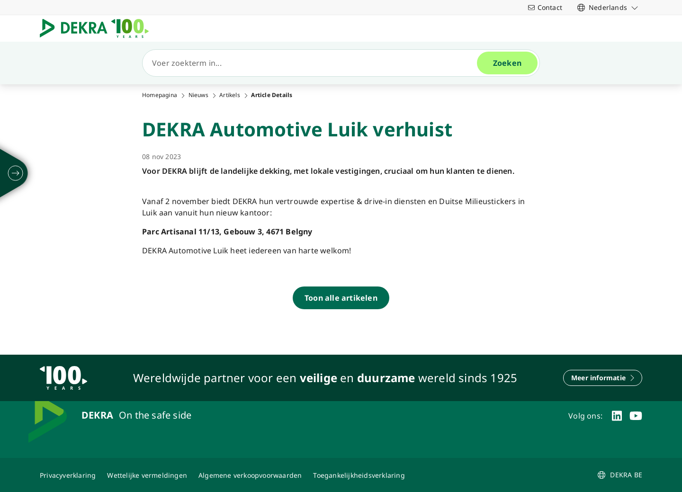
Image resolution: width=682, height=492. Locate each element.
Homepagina (159, 95)
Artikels (229, 95)
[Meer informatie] (602, 378)
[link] (608, 7)
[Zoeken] (313, 63)
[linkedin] (617, 415)
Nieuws (198, 95)
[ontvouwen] (15, 173)
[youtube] (635, 415)
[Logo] (98, 28)
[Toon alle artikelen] (341, 297)
